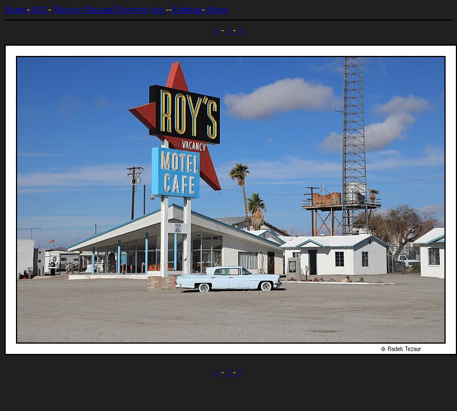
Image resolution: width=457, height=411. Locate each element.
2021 (39, 9)
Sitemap (187, 9)
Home (16, 9)
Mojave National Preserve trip (108, 9)
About (216, 9)
